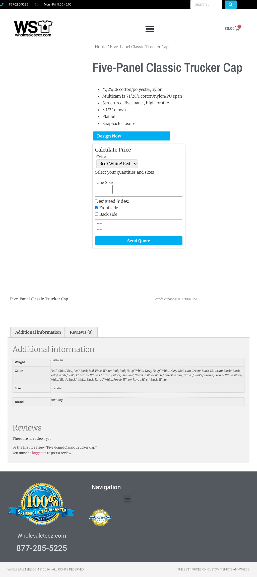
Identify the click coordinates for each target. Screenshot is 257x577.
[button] (150, 29)
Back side (108, 214)
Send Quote (138, 240)
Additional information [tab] (38, 332)
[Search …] (206, 4)
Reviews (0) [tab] (81, 332)
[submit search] (231, 5)
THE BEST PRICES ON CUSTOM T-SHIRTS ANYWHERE (213, 569)
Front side (108, 208)
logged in (39, 453)
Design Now (109, 135)
